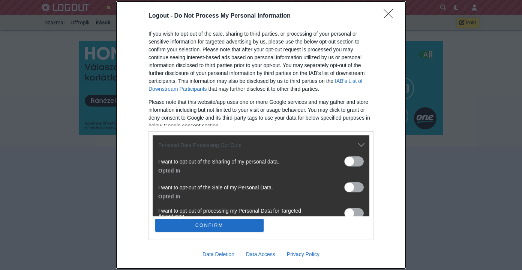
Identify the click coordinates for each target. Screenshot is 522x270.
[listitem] (261, 145)
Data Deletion (218, 254)
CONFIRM (209, 225)
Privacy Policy (303, 254)
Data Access (260, 254)
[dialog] (261, 135)
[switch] (354, 161)
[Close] (391, 16)
